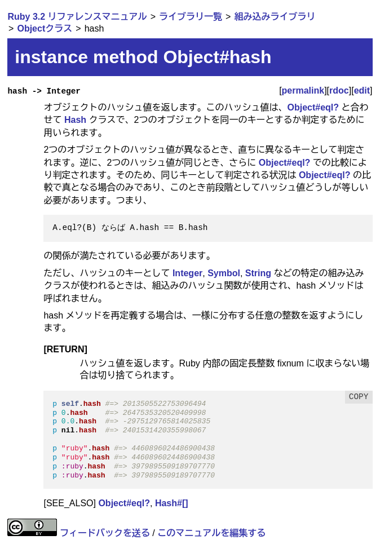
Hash (75, 120)
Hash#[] (171, 503)
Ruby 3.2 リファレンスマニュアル (77, 16)
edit (362, 90)
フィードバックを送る (105, 533)
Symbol (223, 273)
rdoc (339, 90)
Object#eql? (313, 107)
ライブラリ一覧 (190, 16)
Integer (187, 273)
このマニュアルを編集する (211, 533)
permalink (303, 90)
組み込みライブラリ (274, 16)
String (258, 273)
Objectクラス (44, 28)
